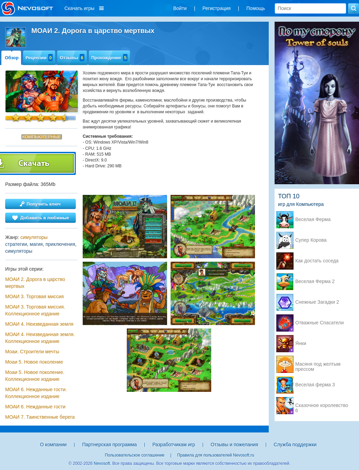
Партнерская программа (109, 444)
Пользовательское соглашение (134, 455)
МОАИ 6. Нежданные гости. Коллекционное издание (36, 393)
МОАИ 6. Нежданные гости (35, 406)
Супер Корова (311, 240)
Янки (300, 343)
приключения (60, 244)
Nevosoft (102, 463)
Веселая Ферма (313, 219)
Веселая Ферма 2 (315, 281)
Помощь (255, 8)
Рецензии (39, 57)
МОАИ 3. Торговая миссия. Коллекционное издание (35, 310)
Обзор (12, 57)
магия (36, 244)
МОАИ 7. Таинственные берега (40, 417)
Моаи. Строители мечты (32, 351)
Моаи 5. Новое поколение (34, 362)
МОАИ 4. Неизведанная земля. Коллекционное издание (40, 338)
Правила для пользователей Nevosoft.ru (215, 455)
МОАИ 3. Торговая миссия (34, 296)
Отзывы (72, 57)
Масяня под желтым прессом (317, 365)
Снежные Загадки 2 (317, 302)
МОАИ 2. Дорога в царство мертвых (35, 282)
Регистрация (217, 8)
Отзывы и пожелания (234, 444)
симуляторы (34, 237)
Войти (180, 8)
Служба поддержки (295, 444)
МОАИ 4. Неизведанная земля (39, 324)
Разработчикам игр (173, 444)
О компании (53, 444)
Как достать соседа (317, 260)
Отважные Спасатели (319, 322)
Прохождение (109, 57)
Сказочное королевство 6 (321, 406)
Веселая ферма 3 (315, 384)
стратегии (16, 244)
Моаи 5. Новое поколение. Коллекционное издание (34, 375)
